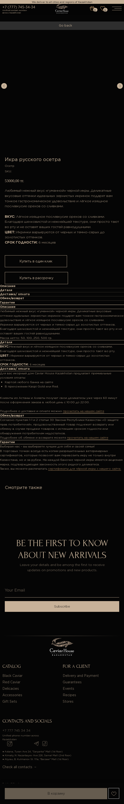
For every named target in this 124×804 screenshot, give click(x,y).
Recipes (69, 695)
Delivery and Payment (81, 676)
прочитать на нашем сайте (83, 411)
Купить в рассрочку (36, 278)
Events (68, 688)
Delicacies (10, 688)
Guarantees (72, 682)
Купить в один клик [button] (35, 261)
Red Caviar (11, 682)
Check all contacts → (19, 767)
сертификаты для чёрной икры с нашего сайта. (84, 468)
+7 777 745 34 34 (16, 730)
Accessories (12, 695)
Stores (68, 701)
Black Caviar (12, 676)
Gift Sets (9, 701)
